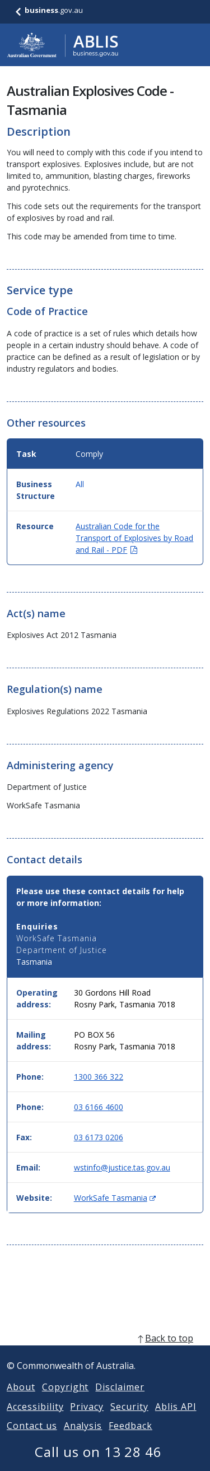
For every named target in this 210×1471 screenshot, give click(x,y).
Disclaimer (119, 1400)
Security (129, 1420)
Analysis (83, 1439)
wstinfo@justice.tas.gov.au (122, 1167)
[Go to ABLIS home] (63, 45)
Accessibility (35, 1420)
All (80, 484)
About (21, 1400)
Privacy (87, 1420)
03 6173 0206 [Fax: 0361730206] (98, 1137)
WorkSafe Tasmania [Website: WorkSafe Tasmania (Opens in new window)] (115, 1197)
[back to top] (105, 1351)
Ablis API (176, 1420)
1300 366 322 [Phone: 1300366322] (98, 1076)
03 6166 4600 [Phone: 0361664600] (98, 1107)
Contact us (32, 1439)
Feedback (130, 1439)
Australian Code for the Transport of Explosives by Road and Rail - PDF (134, 538)
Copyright (65, 1400)
